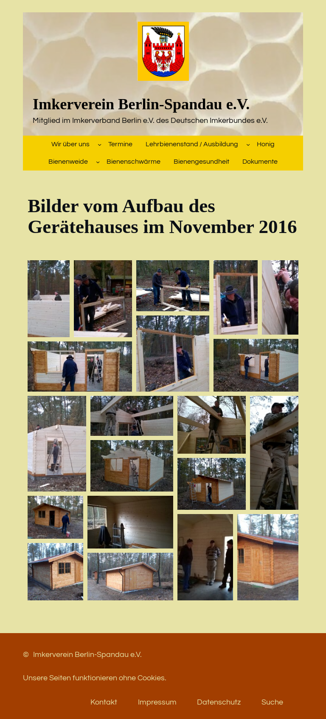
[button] (49, 298)
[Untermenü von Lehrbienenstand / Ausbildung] (248, 144)
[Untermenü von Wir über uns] (99, 144)
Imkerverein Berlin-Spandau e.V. (141, 104)
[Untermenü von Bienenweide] (98, 162)
